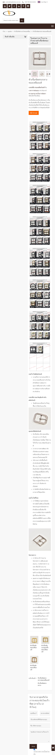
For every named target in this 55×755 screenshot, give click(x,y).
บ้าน (4, 31)
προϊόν (10, 31)
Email (33, 113)
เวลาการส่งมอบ (33, 91)
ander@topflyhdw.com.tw (12, 2)
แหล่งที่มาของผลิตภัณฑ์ (36, 88)
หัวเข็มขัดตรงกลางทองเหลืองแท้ (44, 674)
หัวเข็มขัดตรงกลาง (44, 678)
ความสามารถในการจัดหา (37, 94)
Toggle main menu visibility (52, 25)
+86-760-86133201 (30, 2)
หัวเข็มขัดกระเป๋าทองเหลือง (22, 31)
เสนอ (33, 739)
